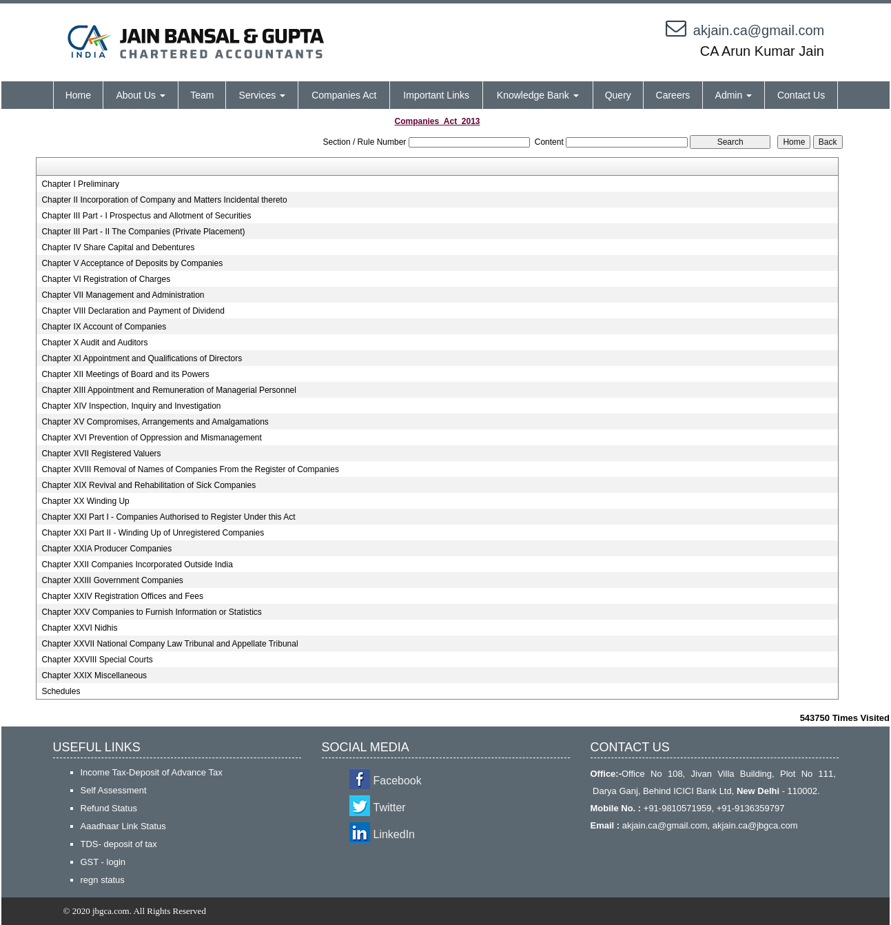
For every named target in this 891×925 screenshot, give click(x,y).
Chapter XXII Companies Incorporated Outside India (137, 564)
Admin (733, 95)
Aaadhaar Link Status (123, 826)
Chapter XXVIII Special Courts (96, 659)
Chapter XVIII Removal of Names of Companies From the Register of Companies (190, 469)
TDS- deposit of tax (119, 844)
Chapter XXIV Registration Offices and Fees (122, 596)
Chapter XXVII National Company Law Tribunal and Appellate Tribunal (169, 644)
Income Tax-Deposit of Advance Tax (152, 772)
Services (262, 95)
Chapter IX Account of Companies (103, 327)
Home (78, 95)
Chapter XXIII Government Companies (112, 580)
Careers (673, 95)
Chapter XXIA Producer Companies (106, 548)
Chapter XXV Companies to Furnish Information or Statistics (151, 612)
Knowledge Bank (538, 95)
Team (202, 95)
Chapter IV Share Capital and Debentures (117, 247)
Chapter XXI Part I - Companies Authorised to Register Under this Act (168, 517)
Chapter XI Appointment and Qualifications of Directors (141, 358)
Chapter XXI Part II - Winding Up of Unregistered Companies (152, 533)
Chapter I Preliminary (80, 184)
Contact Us (801, 95)
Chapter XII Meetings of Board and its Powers (125, 374)
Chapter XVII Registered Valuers (101, 453)
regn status (103, 880)
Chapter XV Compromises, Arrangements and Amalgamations (155, 422)
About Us (140, 95)
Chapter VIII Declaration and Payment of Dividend (132, 311)
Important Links (436, 95)
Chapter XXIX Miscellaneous (94, 675)
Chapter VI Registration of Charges (105, 279)
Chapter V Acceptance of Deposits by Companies (132, 263)
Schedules (60, 691)
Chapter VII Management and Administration (122, 295)
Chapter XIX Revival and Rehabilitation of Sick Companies (148, 485)
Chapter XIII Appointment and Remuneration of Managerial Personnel (168, 390)
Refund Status (109, 808)
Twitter (389, 807)
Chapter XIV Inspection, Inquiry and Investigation (131, 406)
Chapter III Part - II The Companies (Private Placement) (143, 231)
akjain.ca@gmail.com (758, 30)
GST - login (103, 862)
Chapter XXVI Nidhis (79, 628)
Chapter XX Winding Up (85, 501)
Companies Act (343, 95)
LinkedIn (394, 834)
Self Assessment (114, 790)
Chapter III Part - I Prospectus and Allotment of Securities (146, 216)
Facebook (397, 780)
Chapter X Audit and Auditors (94, 342)
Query (618, 95)
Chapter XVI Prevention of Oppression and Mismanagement (151, 438)
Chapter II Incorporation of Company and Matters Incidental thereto (164, 200)
